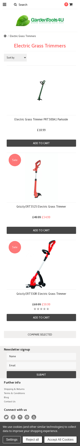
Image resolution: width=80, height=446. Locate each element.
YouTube (33, 417)
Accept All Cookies (61, 439)
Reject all (32, 439)
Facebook (13, 417)
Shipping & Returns (14, 388)
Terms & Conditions (14, 393)
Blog (6, 397)
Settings (11, 439)
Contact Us (10, 401)
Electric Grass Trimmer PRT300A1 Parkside (41, 119)
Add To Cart (41, 143)
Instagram (20, 417)
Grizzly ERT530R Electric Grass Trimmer (41, 294)
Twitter (6, 417)
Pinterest (27, 417)
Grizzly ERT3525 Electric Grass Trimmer (41, 206)
